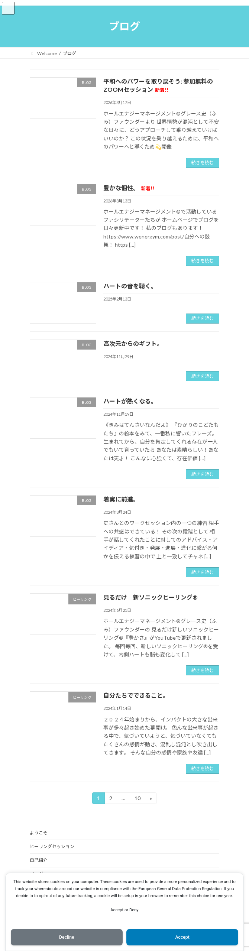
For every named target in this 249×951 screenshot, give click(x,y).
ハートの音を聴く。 (130, 285)
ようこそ (39, 832)
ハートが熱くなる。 (130, 401)
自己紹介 (39, 860)
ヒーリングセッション (52, 846)
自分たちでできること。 (136, 695)
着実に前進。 (121, 499)
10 (137, 799)
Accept (182, 937)
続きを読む (202, 162)
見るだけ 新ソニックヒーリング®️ (150, 597)
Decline (66, 937)
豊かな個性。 (128, 187)
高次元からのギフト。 (133, 343)
